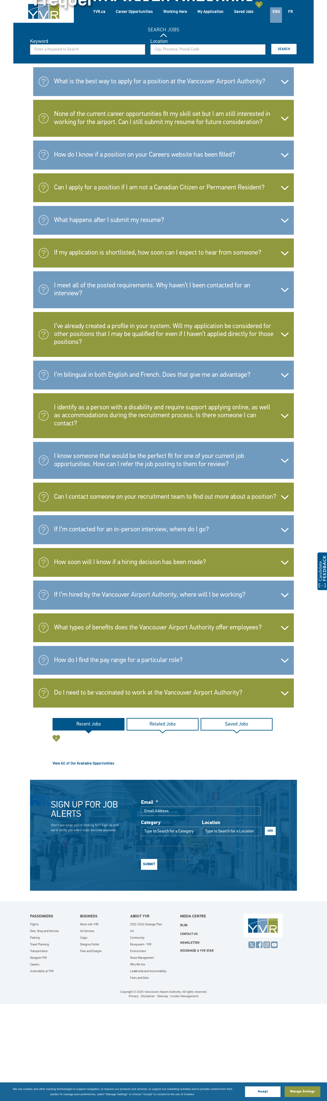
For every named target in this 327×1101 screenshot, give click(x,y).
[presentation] (167, 950)
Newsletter (190, 1040)
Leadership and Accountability (148, 1068)
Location (159, 139)
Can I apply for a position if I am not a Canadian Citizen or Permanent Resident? (159, 285)
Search (284, 146)
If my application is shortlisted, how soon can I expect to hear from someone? (157, 350)
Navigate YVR (38, 1055)
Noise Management (142, 1055)
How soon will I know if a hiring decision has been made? (130, 659)
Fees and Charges (91, 1048)
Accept (263, 1091)
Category (151, 920)
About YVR (140, 1014)
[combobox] (207, 146)
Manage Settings (302, 1091)
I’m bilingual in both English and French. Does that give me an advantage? (152, 472)
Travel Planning (39, 1041)
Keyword (39, 139)
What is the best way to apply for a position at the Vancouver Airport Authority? (159, 178)
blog (184, 1022)
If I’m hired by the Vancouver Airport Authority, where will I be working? (149, 692)
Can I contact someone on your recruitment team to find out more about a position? (165, 594)
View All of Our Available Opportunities (83, 860)
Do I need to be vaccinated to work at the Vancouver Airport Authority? (148, 790)
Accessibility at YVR (42, 1068)
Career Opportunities (134, 11)
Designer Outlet (89, 1041)
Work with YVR (89, 1021)
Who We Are (137, 1061)
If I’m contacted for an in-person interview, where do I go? (131, 626)
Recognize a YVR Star (197, 1048)
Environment (138, 1048)
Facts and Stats (139, 1075)
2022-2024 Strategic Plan (146, 1021)
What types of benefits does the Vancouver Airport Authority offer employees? (158, 725)
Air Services (87, 1028)
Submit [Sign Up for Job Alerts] (149, 961)
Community (137, 1035)
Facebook (259, 1042)
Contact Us (189, 1031)
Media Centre (193, 1014)
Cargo (83, 1035)
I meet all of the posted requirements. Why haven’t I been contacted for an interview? (152, 386)
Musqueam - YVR (140, 1041)
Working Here (175, 11)
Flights (34, 1021)
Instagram (266, 1042)
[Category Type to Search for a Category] (170, 928)
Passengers (41, 1014)
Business (88, 1014)
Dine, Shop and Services (44, 1028)
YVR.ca (99, 11)
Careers (34, 1061)
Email (149, 900)
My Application (210, 11)
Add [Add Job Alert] (270, 928)
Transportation (39, 1048)
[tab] (89, 821)
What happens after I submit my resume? (109, 317)
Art (132, 1028)
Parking (35, 1035)
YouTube (274, 1042)
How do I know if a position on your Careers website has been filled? (144, 252)
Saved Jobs (244, 11)
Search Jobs (163, 126)
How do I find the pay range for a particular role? (118, 757)
